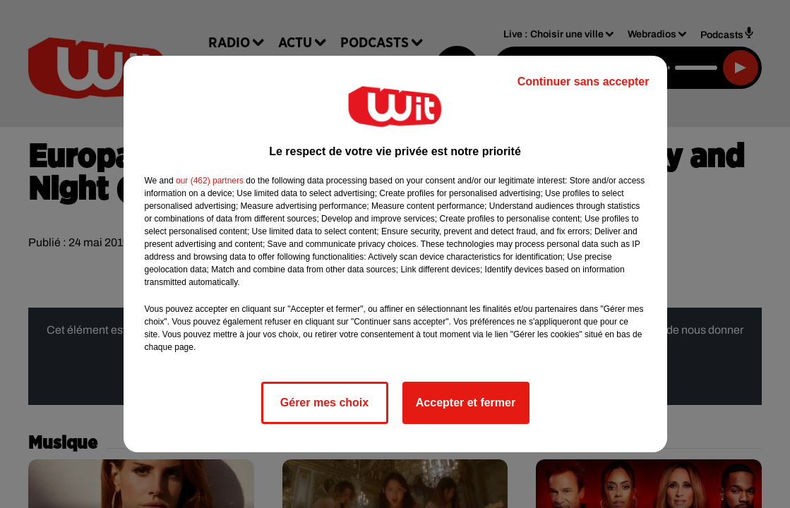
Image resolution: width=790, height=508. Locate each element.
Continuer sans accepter (583, 81)
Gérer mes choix (324, 403)
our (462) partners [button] (210, 181)
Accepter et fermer (465, 403)
